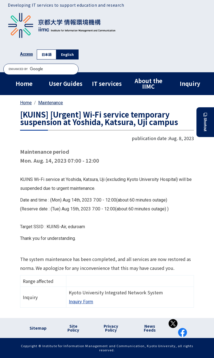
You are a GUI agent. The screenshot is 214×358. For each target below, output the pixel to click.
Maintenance (50, 102)
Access (26, 54)
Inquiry (190, 83)
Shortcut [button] (205, 122)
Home (24, 83)
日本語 (47, 54)
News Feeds (150, 328)
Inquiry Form (81, 301)
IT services (107, 83)
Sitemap (38, 328)
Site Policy (73, 328)
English (67, 54)
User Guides (65, 83)
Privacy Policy (111, 328)
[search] (41, 69)
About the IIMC (148, 83)
